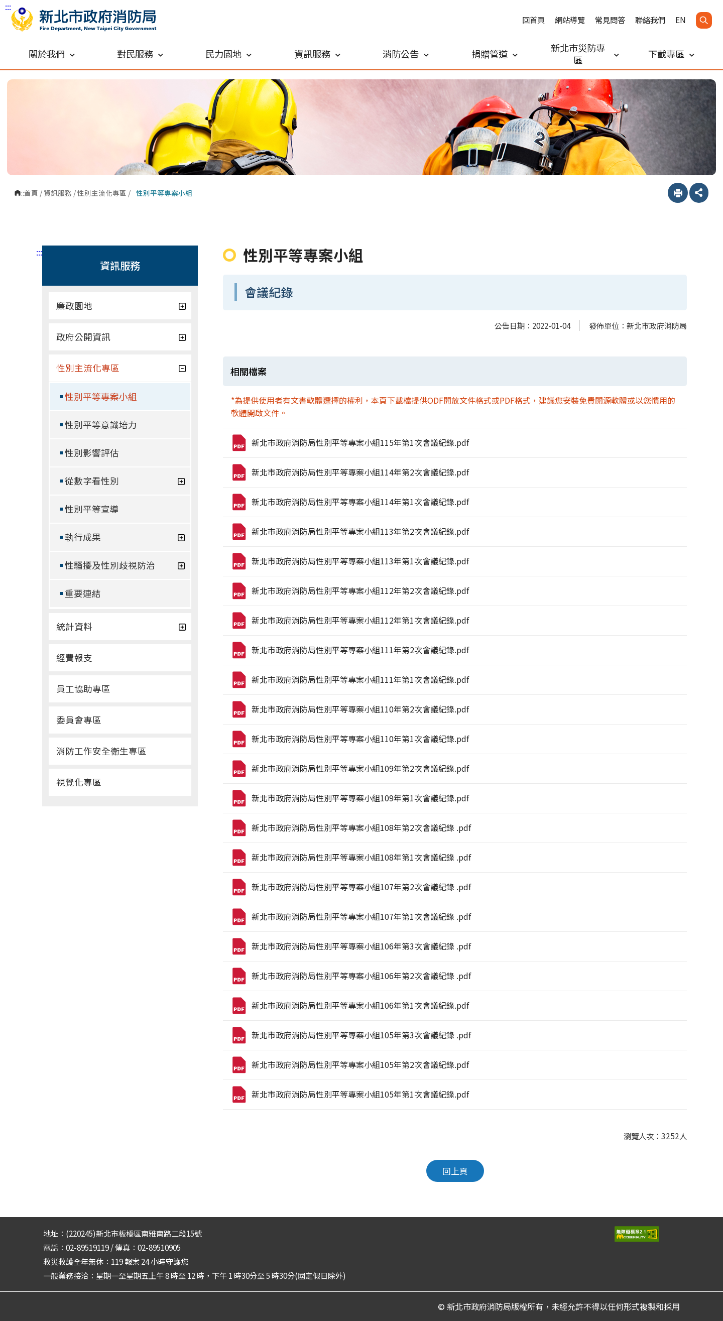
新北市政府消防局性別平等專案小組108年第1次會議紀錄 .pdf (350, 857)
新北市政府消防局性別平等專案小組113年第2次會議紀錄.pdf (349, 531)
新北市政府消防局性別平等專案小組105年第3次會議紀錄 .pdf (350, 1035)
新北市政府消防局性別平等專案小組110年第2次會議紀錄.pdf (349, 709)
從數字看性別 (125, 480)
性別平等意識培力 (101, 424)
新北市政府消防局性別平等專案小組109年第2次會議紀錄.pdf (349, 768)
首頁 (31, 193)
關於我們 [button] (52, 53)
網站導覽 (570, 20)
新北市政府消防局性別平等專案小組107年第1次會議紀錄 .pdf (350, 916)
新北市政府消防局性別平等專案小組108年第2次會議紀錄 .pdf (350, 827)
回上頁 (455, 1171)
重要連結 (83, 593)
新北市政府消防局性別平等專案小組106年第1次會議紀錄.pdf (349, 1005)
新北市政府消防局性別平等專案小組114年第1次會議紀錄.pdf (349, 502)
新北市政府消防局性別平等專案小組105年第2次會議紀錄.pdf (349, 1064)
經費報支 (74, 657)
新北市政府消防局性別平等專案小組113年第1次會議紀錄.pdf (349, 561)
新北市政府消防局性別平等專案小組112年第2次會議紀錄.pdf (349, 590)
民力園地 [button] (228, 53)
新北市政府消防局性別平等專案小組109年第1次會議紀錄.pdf (349, 798)
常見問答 (610, 20)
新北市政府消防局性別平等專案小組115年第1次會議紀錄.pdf (349, 442)
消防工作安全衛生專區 (101, 751)
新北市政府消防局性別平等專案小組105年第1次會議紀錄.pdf (349, 1094)
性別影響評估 (92, 452)
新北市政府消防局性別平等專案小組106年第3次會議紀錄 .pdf (350, 946)
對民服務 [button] (140, 53)
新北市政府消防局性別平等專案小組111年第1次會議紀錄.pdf (349, 679)
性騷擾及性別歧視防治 (125, 565)
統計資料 (121, 626)
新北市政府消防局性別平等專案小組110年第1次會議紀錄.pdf (349, 739)
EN (680, 20)
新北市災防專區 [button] (585, 53)
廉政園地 (121, 305)
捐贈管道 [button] (494, 53)
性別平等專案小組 (101, 396)
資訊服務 (58, 193)
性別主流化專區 (102, 193)
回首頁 (533, 20)
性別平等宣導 (92, 509)
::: (8, 7)
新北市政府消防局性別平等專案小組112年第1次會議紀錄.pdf (349, 620)
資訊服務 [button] (317, 53)
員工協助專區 (83, 688)
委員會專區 (78, 719)
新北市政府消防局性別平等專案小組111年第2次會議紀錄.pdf (349, 650)
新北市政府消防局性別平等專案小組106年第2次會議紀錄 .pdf (350, 976)
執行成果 (125, 537)
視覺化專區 (78, 782)
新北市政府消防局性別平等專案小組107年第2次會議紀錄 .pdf (350, 887)
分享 (699, 193)
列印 (678, 193)
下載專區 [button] (671, 53)
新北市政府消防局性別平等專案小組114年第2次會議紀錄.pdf (349, 472)
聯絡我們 (650, 20)
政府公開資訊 (121, 336)
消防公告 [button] (406, 53)
